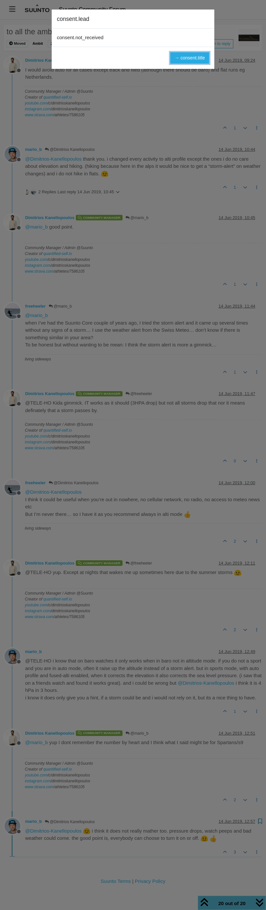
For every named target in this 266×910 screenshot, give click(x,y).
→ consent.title (190, 57)
